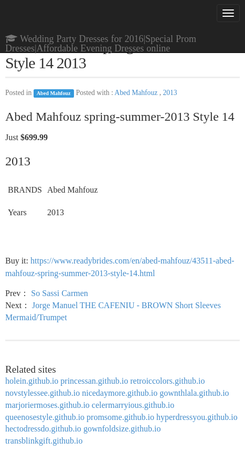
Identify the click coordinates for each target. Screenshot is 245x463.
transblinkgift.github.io (44, 440)
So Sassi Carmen (59, 293)
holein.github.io (31, 380)
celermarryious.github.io (133, 405)
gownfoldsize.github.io (122, 428)
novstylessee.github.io (42, 392)
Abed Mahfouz (54, 93)
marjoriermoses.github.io (47, 405)
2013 (170, 93)
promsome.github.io (120, 417)
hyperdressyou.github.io (197, 417)
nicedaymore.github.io (119, 392)
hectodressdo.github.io (43, 428)
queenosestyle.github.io (44, 417)
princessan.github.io (94, 380)
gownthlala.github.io (194, 392)
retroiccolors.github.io (167, 380)
